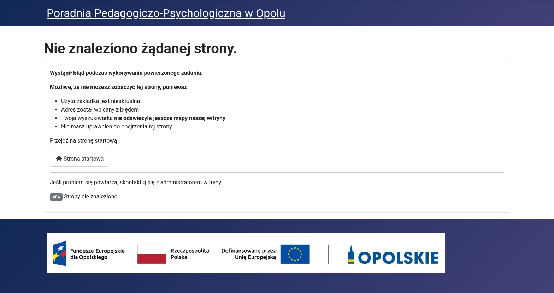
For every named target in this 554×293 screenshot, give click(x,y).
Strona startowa (80, 158)
